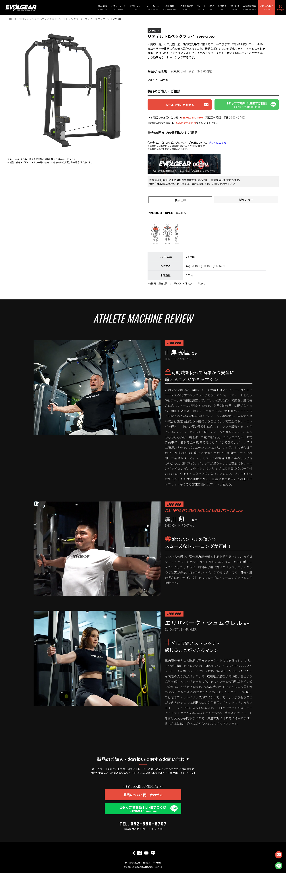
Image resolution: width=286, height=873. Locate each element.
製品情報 (102, 7)
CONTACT (278, 854)
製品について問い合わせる (143, 794)
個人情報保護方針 (132, 862)
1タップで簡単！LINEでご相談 (143, 809)
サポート (201, 7)
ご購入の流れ (186, 7)
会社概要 (157, 862)
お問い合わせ (266, 7)
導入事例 (170, 7)
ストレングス (70, 19)
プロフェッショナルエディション (38, 19)
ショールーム (152, 7)
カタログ (222, 7)
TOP (10, 19)
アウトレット (136, 7)
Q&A (211, 7)
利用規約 (146, 862)
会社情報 (234, 7)
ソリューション (118, 7)
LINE (278, 865)
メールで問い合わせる (179, 104)
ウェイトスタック (95, 19)
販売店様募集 (249, 7)
